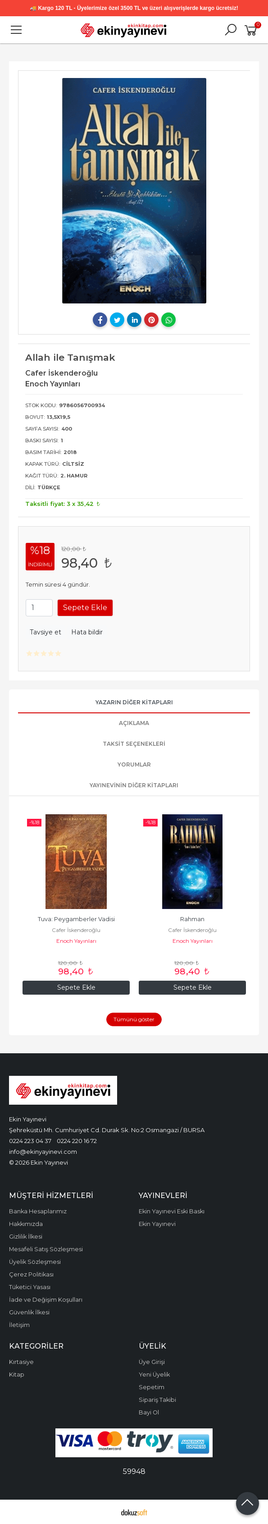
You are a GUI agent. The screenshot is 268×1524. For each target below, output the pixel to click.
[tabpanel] (134, 190)
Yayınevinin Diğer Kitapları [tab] (134, 785)
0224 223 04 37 (30, 1140)
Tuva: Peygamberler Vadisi (76, 919)
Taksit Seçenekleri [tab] (134, 743)
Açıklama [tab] (134, 723)
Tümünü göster (134, 1019)
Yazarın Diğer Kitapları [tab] (134, 702)
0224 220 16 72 (77, 1140)
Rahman (192, 919)
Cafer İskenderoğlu (76, 930)
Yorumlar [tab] (134, 764)
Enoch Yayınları (76, 940)
